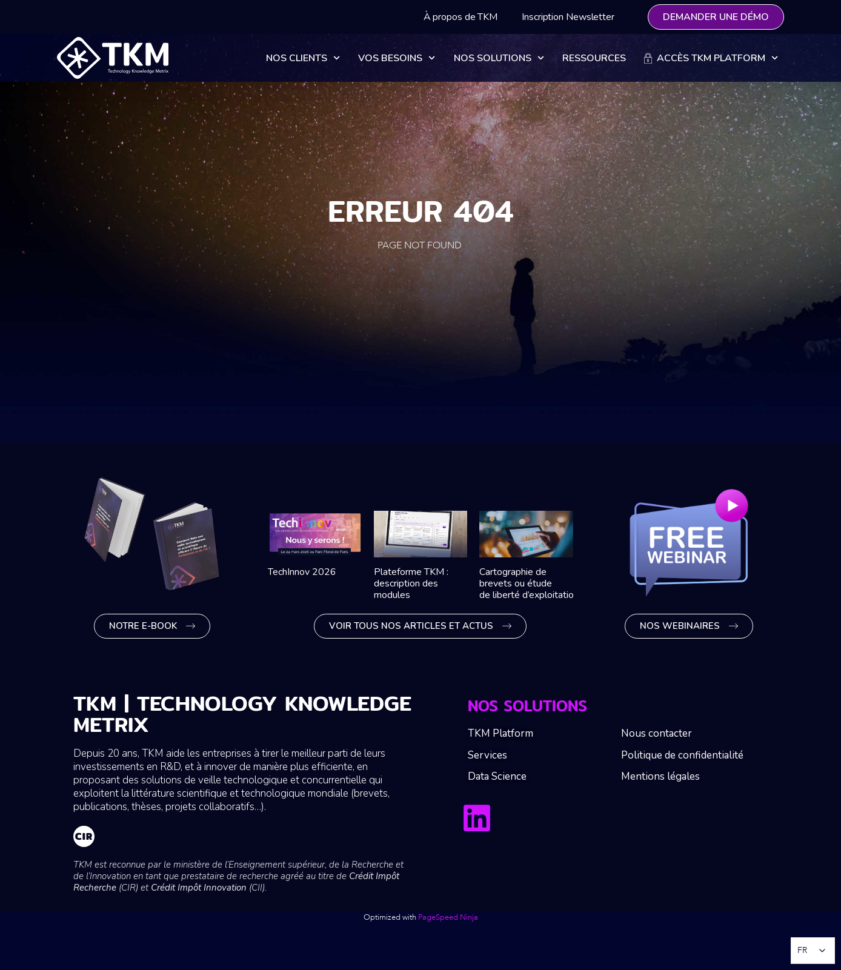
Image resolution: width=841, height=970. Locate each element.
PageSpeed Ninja (448, 917)
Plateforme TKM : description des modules (411, 583)
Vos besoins (396, 57)
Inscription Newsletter (568, 17)
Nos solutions (499, 57)
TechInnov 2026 (302, 572)
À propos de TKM (461, 17)
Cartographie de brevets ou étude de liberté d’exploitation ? (533, 583)
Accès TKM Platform (711, 57)
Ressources (594, 58)
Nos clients (303, 57)
